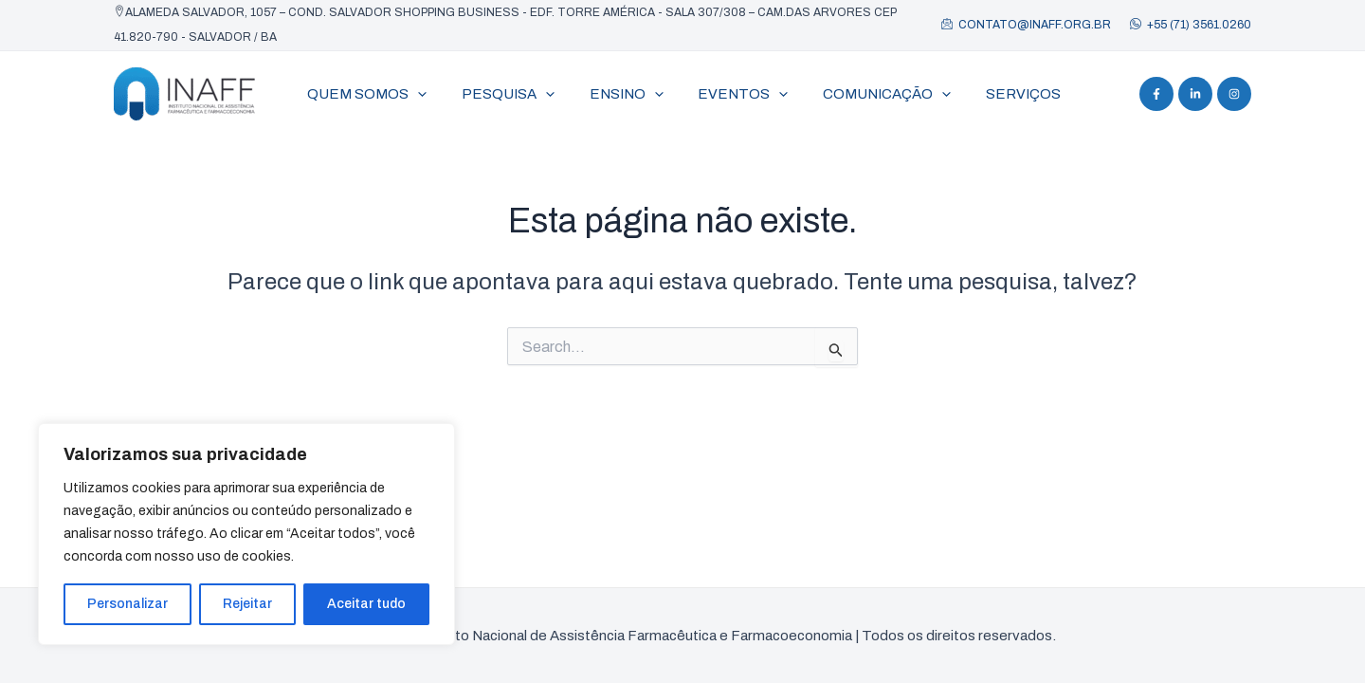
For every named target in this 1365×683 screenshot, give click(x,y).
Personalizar (127, 604)
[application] (415, 94)
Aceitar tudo (366, 604)
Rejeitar (247, 604)
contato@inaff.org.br (1034, 24)
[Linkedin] (1195, 94)
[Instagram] (1234, 94)
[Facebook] (1156, 94)
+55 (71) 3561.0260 (1199, 24)
